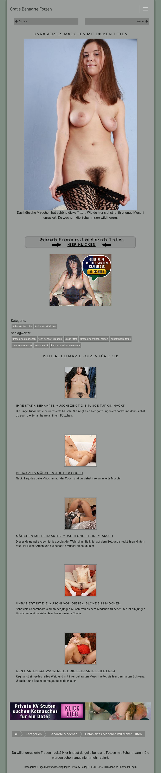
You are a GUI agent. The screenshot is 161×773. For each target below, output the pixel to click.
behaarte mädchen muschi (65, 345)
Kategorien (30, 767)
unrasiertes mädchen (24, 339)
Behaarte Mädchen (45, 326)
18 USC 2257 (96, 767)
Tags (41, 767)
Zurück (21, 21)
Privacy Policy (79, 767)
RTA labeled (111, 767)
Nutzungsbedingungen (57, 767)
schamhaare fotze (121, 339)
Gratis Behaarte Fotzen (31, 9)
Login (133, 767)
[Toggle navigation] (145, 9)
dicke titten (71, 339)
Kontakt (124, 767)
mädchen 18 (41, 345)
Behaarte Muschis (22, 326)
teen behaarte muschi (51, 339)
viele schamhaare (22, 345)
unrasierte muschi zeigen (94, 339)
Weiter (142, 21)
